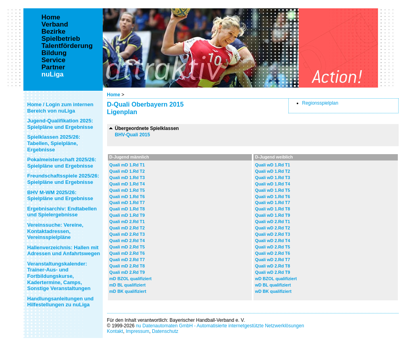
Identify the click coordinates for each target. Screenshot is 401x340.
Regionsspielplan (320, 103)
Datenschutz (165, 331)
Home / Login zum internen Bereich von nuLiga (60, 107)
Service (54, 60)
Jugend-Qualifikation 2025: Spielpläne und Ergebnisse (60, 124)
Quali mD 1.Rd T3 (127, 177)
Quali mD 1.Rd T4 (127, 183)
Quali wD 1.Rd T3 (272, 177)
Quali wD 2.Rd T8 (272, 266)
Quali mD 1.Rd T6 (127, 196)
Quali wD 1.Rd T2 (272, 171)
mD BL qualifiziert (127, 285)
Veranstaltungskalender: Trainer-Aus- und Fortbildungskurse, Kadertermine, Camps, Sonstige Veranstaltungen (59, 276)
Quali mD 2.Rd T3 (127, 234)
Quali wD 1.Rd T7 (272, 202)
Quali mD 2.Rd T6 (127, 253)
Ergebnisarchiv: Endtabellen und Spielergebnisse (62, 212)
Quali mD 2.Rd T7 (127, 259)
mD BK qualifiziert (127, 291)
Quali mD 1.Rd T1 (127, 164)
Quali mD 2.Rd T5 (127, 246)
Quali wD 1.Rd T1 (272, 164)
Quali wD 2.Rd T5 (272, 246)
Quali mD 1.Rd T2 (127, 171)
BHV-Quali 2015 (132, 135)
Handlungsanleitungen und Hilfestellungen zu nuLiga (60, 302)
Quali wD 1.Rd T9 (272, 215)
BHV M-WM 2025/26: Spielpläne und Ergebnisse (60, 195)
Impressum (137, 331)
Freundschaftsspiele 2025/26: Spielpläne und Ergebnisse (63, 179)
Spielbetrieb (61, 38)
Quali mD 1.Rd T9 (127, 215)
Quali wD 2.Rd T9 (272, 272)
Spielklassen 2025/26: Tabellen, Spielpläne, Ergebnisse (54, 143)
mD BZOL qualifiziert (130, 278)
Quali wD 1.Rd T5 (272, 190)
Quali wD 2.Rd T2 (272, 227)
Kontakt (115, 331)
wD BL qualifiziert (273, 285)
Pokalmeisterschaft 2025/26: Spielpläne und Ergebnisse (61, 163)
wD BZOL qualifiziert (276, 278)
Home (113, 94)
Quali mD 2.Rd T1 (127, 221)
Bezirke (53, 31)
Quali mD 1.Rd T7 (127, 202)
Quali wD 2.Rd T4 (272, 240)
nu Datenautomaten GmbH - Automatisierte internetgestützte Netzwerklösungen (220, 326)
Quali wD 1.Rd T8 (272, 208)
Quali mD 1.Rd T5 (127, 190)
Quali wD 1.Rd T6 (272, 196)
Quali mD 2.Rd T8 (127, 266)
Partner (53, 67)
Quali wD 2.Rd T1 (272, 221)
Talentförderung (67, 46)
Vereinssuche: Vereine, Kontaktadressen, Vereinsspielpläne (55, 231)
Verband (55, 24)
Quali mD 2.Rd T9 (127, 272)
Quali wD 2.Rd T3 (272, 234)
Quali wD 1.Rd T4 (272, 183)
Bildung (54, 53)
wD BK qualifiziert (273, 291)
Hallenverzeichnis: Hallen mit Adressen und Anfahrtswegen (63, 250)
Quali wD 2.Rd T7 (272, 259)
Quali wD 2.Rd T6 (272, 253)
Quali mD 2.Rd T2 (127, 227)
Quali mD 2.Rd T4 (127, 240)
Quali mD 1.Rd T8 (127, 208)
